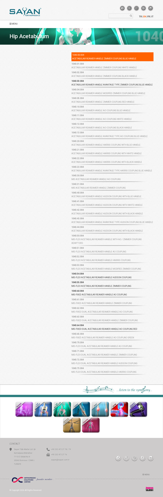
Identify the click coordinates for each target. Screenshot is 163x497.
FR (148, 16)
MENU (14, 24)
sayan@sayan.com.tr (60, 460)
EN (144, 16)
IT (152, 16)
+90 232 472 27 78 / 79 (61, 449)
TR (140, 16)
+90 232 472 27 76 (59, 455)
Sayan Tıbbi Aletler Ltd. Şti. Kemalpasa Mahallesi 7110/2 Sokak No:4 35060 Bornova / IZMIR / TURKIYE (25, 456)
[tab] (112, 83)
